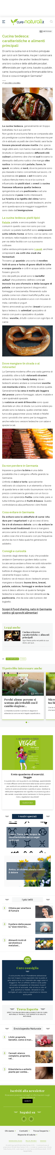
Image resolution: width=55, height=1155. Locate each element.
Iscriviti (27, 1101)
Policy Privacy (31, 1140)
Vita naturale (12, 659)
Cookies (43, 1140)
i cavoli (38, 249)
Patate (6, 222)
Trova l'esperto (41, 1131)
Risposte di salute (26, 1135)
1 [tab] (26, 722)
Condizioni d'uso (15, 1140)
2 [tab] (28, 722)
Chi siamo (9, 1131)
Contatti (23, 1131)
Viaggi (22, 659)
